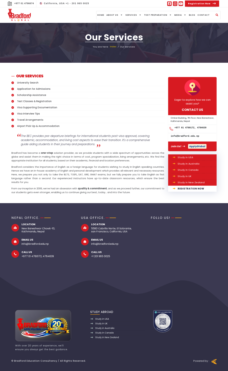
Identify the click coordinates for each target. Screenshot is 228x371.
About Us (112, 14)
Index (113, 46)
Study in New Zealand (191, 182)
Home (100, 14)
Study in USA (185, 157)
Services (131, 14)
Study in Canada (188, 170)
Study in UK (185, 176)
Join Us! (178, 146)
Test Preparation (155, 14)
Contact (204, 14)
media (178, 14)
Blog (192, 14)
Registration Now (191, 188)
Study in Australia (188, 163)
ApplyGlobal (197, 146)
